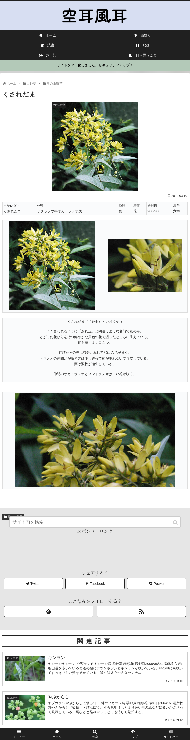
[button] (176, 527)
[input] (94, 526)
